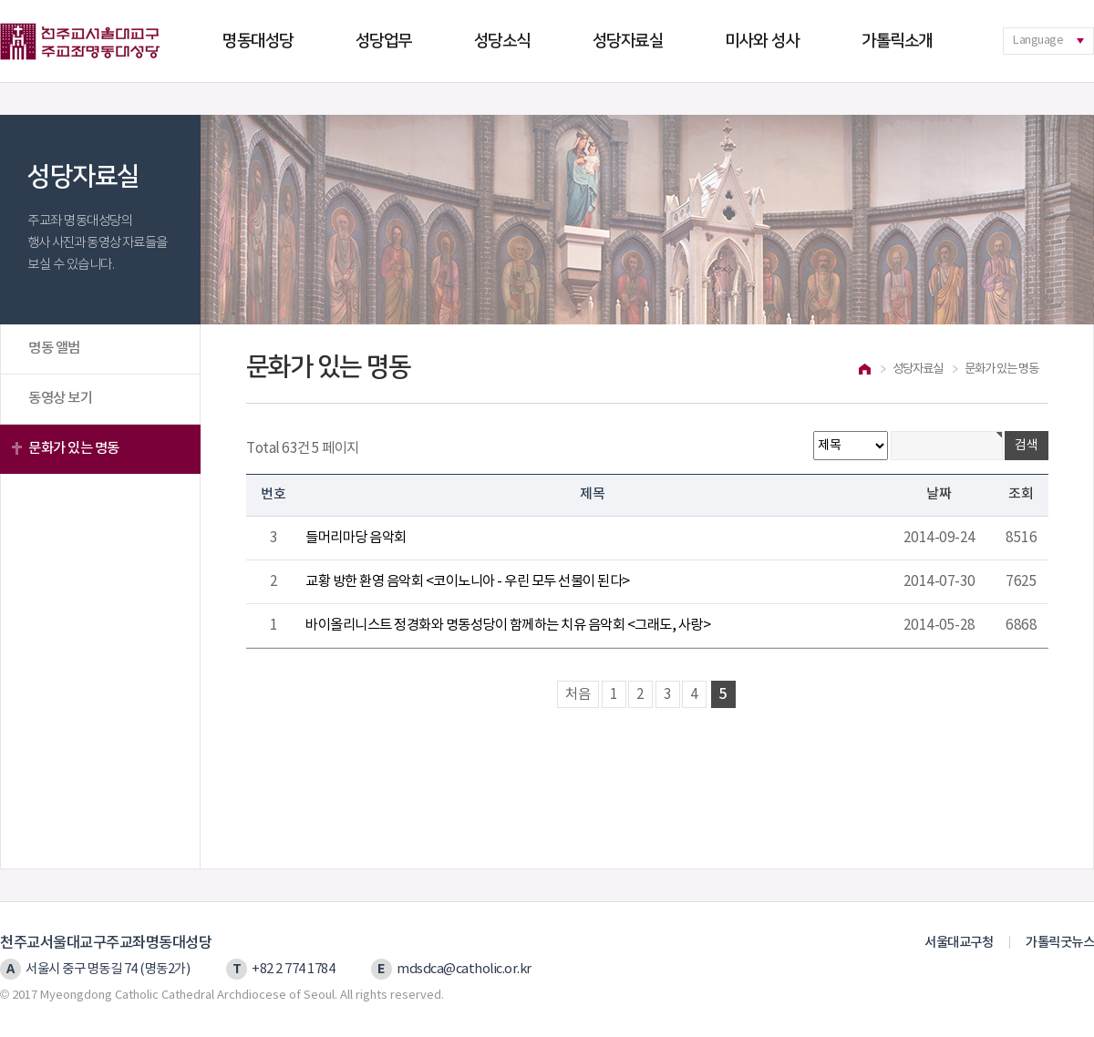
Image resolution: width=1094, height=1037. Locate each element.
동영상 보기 (60, 398)
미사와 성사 (762, 41)
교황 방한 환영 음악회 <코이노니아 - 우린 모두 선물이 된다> (467, 581)
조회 (1021, 494)
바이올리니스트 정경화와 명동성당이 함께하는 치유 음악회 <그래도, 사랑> (507, 625)
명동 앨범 (54, 348)
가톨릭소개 (897, 41)
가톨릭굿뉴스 (1060, 942)
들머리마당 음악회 (356, 537)
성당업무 (384, 41)
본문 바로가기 (0, 0)
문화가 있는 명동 (73, 448)
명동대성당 (258, 41)
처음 (578, 694)
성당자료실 (628, 41)
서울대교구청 (958, 942)
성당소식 (502, 41)
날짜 (939, 494)
